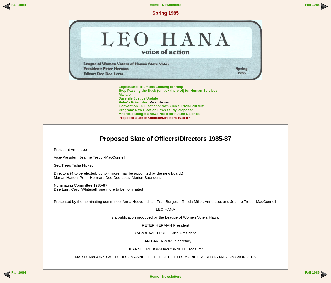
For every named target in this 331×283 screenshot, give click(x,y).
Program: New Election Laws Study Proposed (156, 110)
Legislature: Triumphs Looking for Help (151, 87)
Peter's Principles (133, 102)
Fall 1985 (312, 5)
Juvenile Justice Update (138, 98)
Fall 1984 (18, 5)
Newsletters (172, 5)
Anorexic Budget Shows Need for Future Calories (159, 114)
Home (154, 5)
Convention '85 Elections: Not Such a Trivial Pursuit (161, 106)
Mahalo (125, 94)
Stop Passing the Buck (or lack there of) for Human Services (168, 91)
